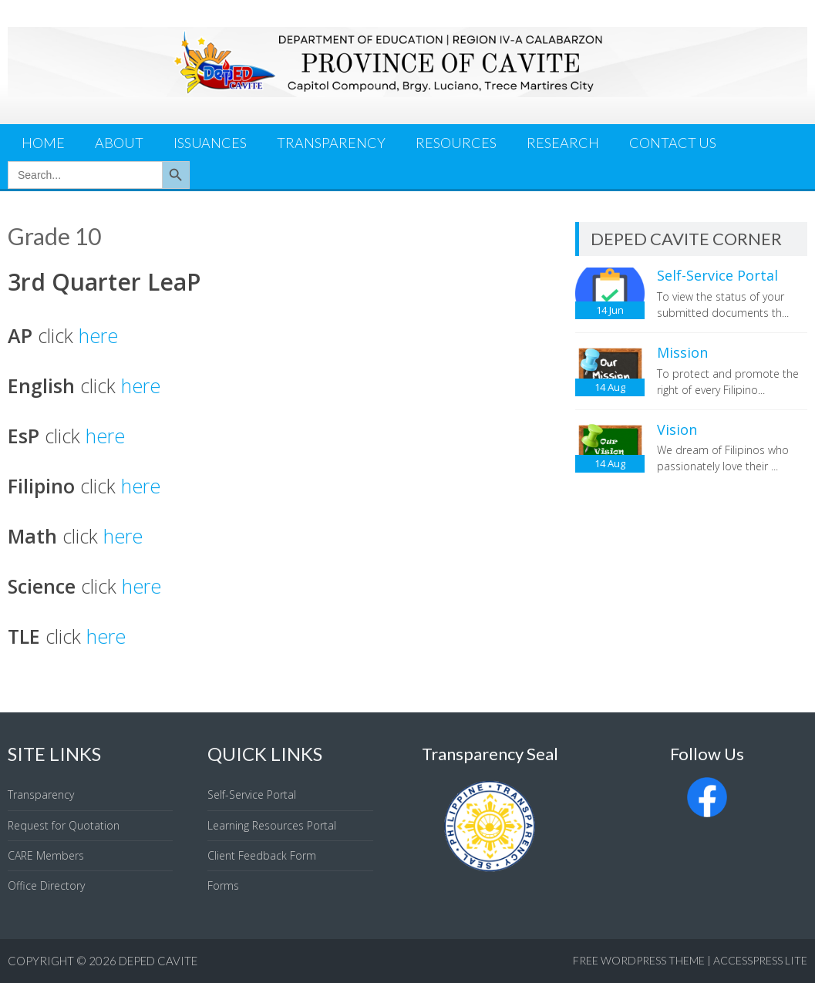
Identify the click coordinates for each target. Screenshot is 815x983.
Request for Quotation (64, 825)
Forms (223, 885)
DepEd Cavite (158, 961)
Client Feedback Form (261, 855)
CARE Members (46, 855)
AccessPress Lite (760, 960)
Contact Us (672, 142)
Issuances (210, 142)
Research (563, 142)
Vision (677, 429)
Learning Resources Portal (271, 825)
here (98, 335)
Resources (456, 142)
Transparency (331, 142)
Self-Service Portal (717, 275)
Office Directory (46, 885)
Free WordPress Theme (639, 960)
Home (43, 142)
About (119, 142)
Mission (682, 352)
